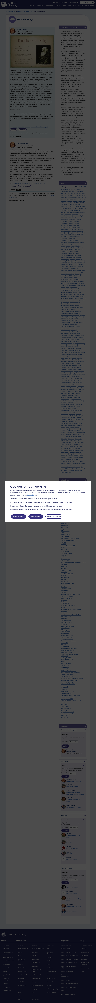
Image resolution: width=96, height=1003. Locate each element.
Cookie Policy (31, 495)
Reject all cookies (35, 516)
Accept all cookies (18, 516)
